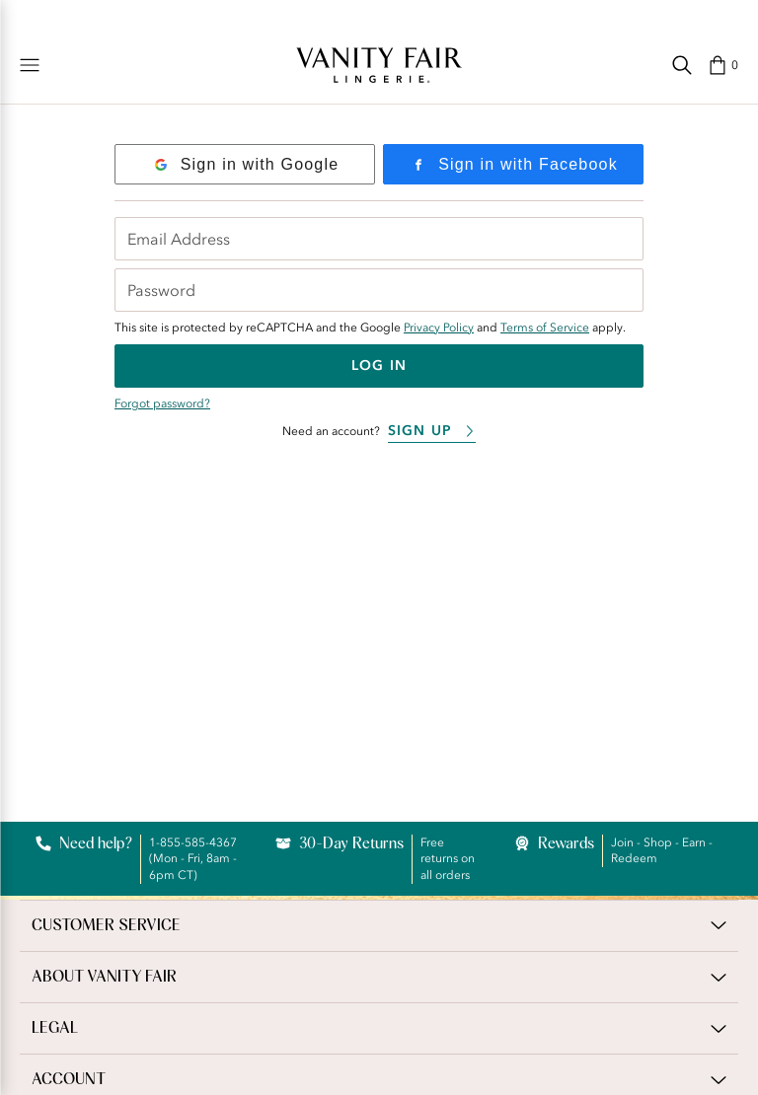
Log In (379, 365)
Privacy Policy (439, 327)
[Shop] (29, 65)
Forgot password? (162, 403)
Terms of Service (544, 327)
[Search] (682, 65)
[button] (723, 65)
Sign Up (432, 430)
